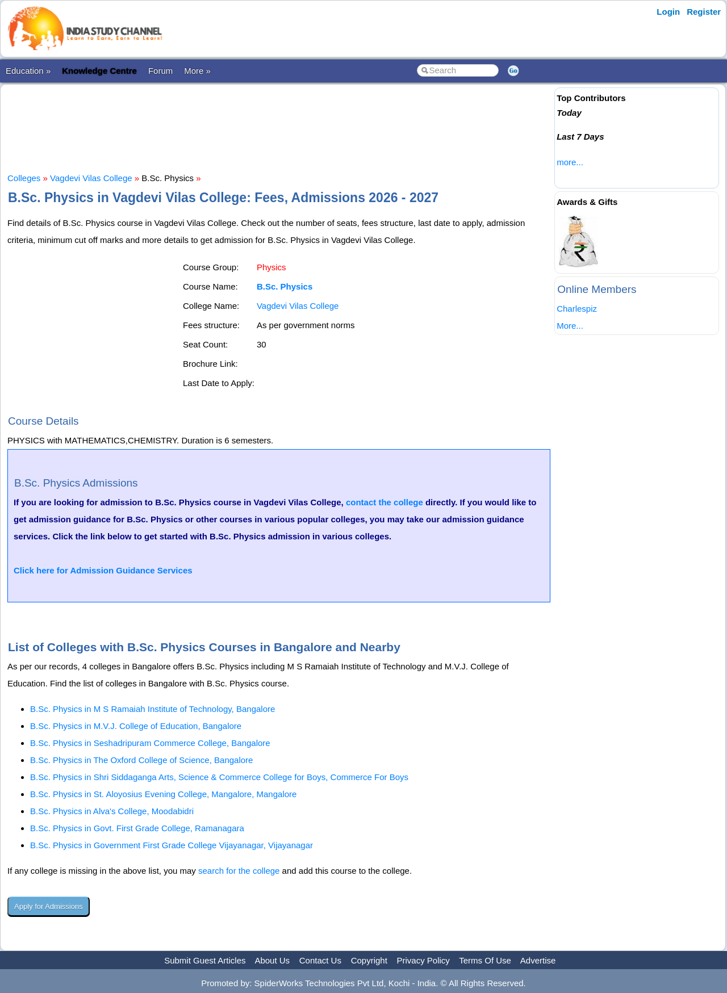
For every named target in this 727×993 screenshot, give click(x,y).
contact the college (384, 502)
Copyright (369, 960)
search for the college (238, 870)
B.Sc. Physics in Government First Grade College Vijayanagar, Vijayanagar (171, 845)
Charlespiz (577, 308)
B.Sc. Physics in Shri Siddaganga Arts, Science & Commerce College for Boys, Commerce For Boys (219, 777)
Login (668, 11)
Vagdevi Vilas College (91, 178)
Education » (28, 71)
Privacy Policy (423, 960)
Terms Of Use (485, 960)
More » (197, 71)
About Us (272, 960)
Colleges (23, 178)
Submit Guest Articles (204, 960)
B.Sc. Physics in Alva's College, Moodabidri (112, 811)
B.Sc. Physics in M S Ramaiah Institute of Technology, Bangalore (152, 709)
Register (704, 11)
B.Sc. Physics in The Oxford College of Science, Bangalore (141, 760)
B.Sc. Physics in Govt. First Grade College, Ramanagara (137, 828)
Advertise (538, 960)
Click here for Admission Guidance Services (103, 570)
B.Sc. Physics (284, 286)
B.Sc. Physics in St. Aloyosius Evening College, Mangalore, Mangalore (163, 794)
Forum (160, 71)
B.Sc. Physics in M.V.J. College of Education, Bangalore (135, 726)
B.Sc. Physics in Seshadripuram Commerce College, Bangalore (150, 743)
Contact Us (320, 960)
